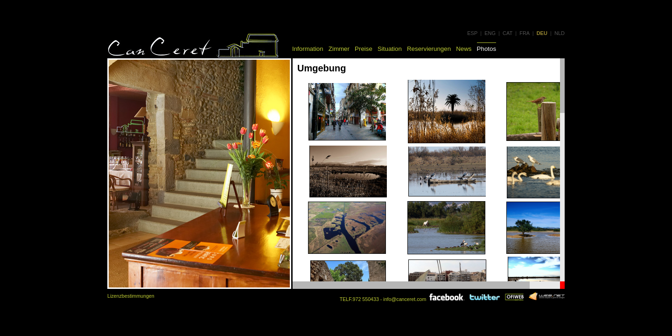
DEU (542, 33)
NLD (559, 33)
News (463, 48)
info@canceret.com (404, 299)
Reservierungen (429, 48)
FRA (524, 33)
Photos (487, 48)
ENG (490, 33)
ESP (472, 33)
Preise (363, 48)
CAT (507, 33)
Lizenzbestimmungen (130, 296)
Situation (390, 48)
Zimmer (339, 48)
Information (307, 48)
